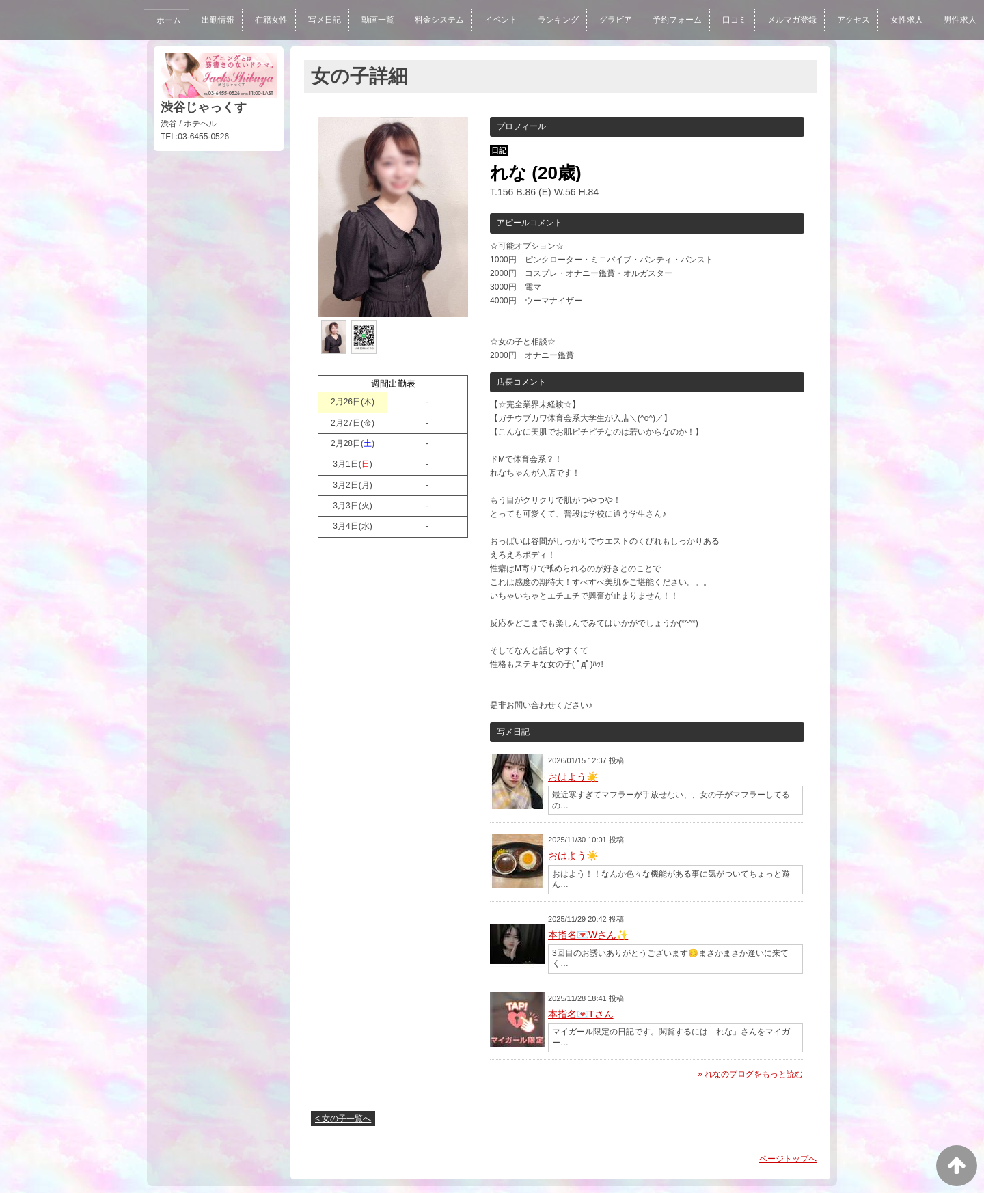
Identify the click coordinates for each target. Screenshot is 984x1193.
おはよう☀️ (573, 776)
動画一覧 (371, 20)
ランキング (554, 20)
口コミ (732, 20)
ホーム (160, 20)
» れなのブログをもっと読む (750, 1074)
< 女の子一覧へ (343, 1118)
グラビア (612, 20)
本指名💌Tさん (581, 1014)
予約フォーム (674, 20)
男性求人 (959, 20)
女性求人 (905, 20)
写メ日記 (317, 20)
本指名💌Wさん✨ (588, 934)
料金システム (434, 20)
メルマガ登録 (790, 20)
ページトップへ (788, 1159)
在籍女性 (263, 20)
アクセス (852, 20)
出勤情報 (209, 20)
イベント (495, 20)
